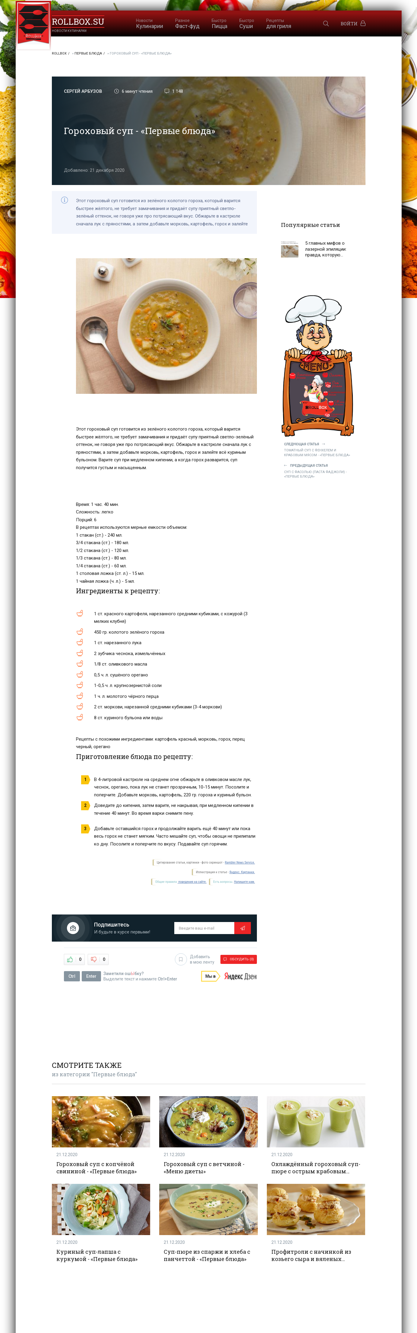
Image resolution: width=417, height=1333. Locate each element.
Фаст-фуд (187, 23)
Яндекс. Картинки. (242, 872)
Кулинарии (149, 23)
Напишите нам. (244, 882)
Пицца (219, 23)
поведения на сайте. (192, 882)
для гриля (278, 23)
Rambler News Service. (240, 862)
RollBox (59, 53)
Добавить (194, 959)
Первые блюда (88, 53)
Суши (246, 23)
